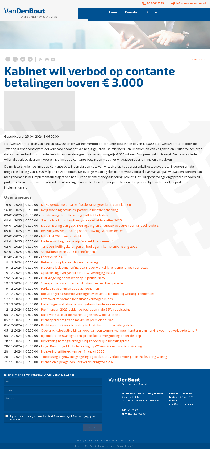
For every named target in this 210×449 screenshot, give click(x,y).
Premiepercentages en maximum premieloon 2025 (78, 320)
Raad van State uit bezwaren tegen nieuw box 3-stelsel (81, 314)
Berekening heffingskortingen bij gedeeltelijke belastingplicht (85, 341)
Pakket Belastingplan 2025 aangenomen (70, 288)
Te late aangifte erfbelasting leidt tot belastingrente (79, 215)
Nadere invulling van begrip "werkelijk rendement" (77, 241)
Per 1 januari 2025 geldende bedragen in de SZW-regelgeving (86, 309)
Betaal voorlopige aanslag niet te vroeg (69, 262)
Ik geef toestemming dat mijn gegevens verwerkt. (54, 417)
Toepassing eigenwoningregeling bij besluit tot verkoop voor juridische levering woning (104, 356)
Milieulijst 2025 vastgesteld (61, 236)
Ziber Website (91, 446)
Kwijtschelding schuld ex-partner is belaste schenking (79, 210)
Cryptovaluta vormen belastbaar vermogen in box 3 (78, 299)
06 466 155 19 (186, 396)
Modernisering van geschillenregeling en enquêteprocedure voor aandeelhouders (100, 225)
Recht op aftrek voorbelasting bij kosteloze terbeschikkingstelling (88, 325)
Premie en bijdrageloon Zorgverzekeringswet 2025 (78, 362)
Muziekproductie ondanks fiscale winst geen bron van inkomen (86, 204)
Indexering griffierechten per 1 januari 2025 (72, 351)
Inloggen (79, 446)
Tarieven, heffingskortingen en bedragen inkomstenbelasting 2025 (89, 246)
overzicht (199, 59)
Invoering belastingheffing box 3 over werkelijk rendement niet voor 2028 (94, 267)
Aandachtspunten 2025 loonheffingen (68, 252)
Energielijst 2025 (53, 257)
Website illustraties (126, 446)
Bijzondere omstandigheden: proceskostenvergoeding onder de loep (91, 335)
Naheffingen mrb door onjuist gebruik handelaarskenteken (83, 304)
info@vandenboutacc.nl (182, 404)
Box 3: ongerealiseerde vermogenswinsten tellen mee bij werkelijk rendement (97, 294)
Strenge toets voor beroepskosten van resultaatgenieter (82, 283)
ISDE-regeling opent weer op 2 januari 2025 (73, 278)
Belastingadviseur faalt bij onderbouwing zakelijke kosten (82, 231)
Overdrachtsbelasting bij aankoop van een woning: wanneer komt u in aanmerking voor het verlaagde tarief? (119, 330)
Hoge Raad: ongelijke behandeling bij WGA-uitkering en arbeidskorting (91, 346)
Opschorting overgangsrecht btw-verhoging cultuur (78, 273)
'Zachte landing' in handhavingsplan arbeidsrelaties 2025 (81, 220)
